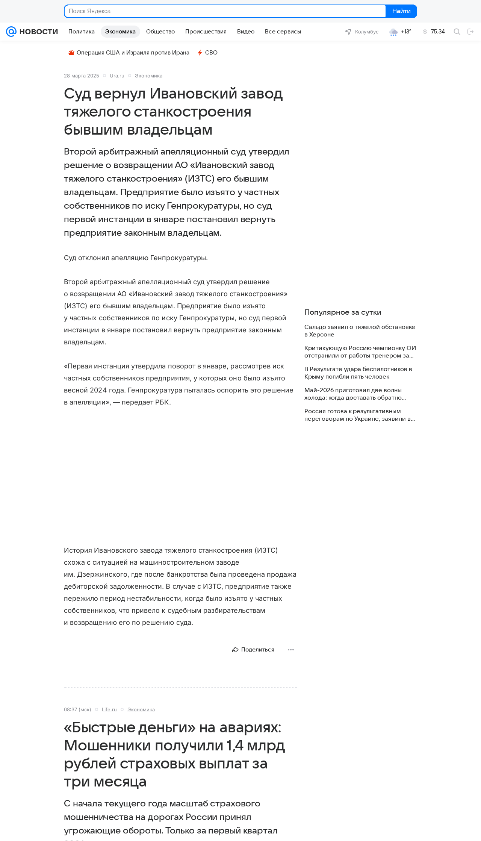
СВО (207, 53)
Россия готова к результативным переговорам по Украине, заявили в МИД (357, 415)
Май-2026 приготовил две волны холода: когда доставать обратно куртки (353, 394)
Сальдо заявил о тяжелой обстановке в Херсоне (359, 331)
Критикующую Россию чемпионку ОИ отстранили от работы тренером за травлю (360, 352)
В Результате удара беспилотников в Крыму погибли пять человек (358, 373)
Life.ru (109, 709)
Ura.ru (117, 76)
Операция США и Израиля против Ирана (128, 53)
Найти (401, 11)
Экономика (148, 76)
